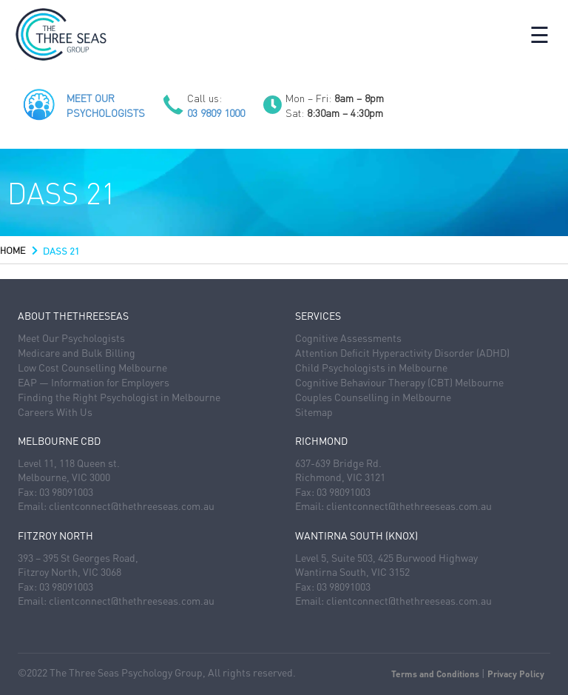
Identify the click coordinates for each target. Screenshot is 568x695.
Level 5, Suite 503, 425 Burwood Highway (386, 557)
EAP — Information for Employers (93, 382)
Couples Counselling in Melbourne (373, 396)
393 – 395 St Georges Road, (78, 557)
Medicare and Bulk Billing (76, 352)
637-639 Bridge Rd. (338, 462)
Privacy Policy (515, 673)
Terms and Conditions (435, 673)
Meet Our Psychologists (71, 337)
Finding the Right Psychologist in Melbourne (119, 396)
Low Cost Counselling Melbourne (92, 367)
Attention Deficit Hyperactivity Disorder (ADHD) (402, 352)
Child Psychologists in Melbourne (371, 367)
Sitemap (314, 411)
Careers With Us (55, 411)
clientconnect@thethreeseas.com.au (131, 505)
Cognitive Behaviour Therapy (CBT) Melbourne (399, 382)
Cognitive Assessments (348, 337)
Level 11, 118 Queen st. (69, 462)
